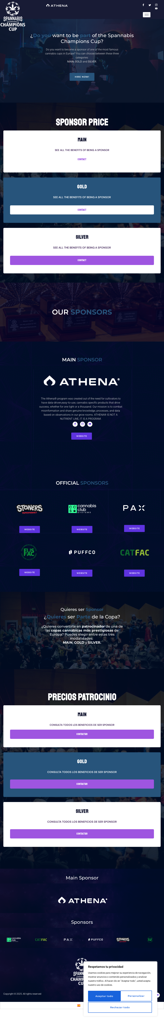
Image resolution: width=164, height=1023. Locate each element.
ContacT (82, 262)
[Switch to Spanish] (79, 1014)
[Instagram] (82, 428)
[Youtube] (89, 428)
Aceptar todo (120, 1007)
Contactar (82, 743)
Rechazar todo (135, 996)
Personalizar (103, 996)
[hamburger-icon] (146, 14)
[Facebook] (75, 428)
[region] (120, 989)
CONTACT (82, 161)
